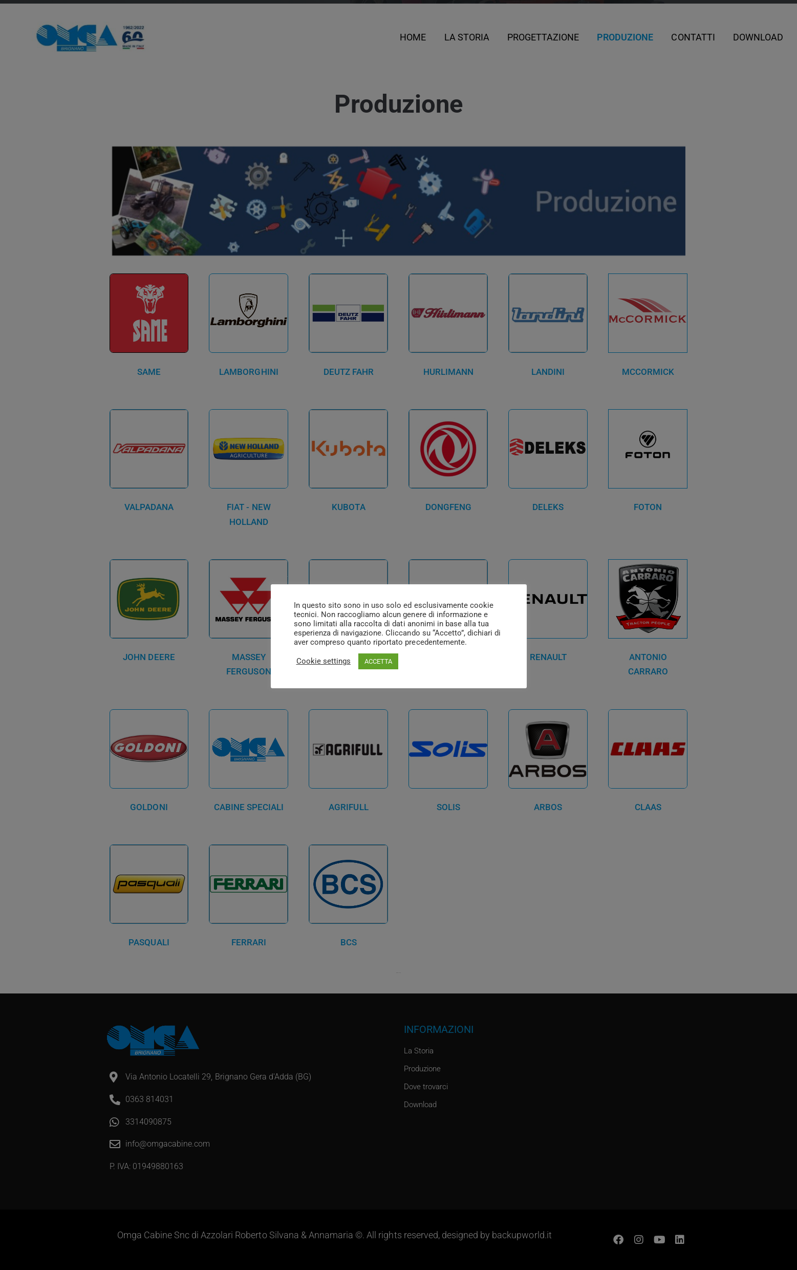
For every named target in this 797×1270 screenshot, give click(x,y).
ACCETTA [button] (378, 661)
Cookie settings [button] (323, 661)
